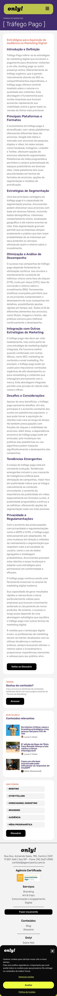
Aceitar (28, 985)
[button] (52, 951)
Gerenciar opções (26, 977)
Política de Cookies (27, 992)
